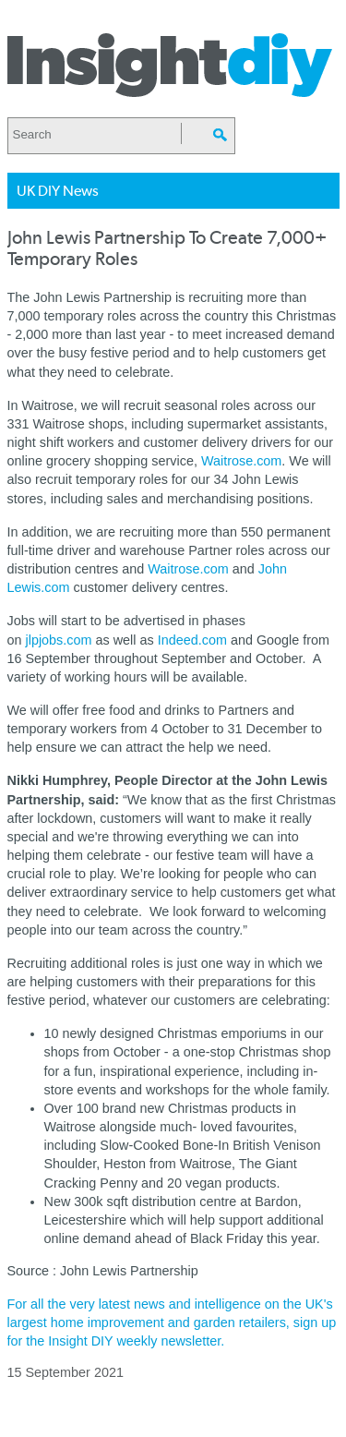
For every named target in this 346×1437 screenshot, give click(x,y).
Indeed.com (194, 640)
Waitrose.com (241, 460)
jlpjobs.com (59, 640)
